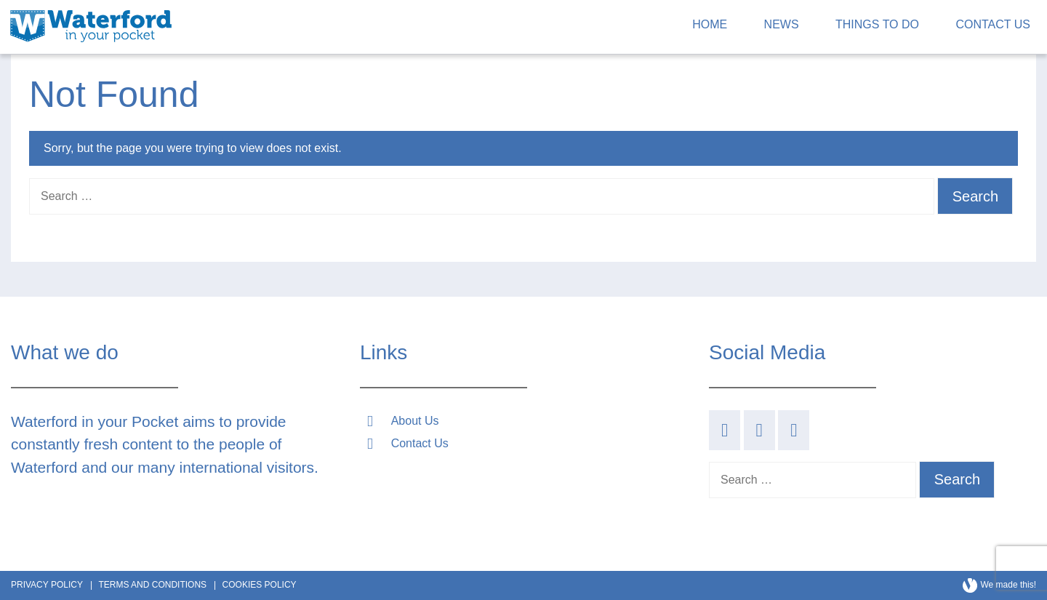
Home (709, 24)
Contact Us (992, 24)
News (781, 24)
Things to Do (877, 24)
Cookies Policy (259, 585)
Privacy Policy (47, 585)
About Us (415, 421)
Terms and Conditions (152, 585)
